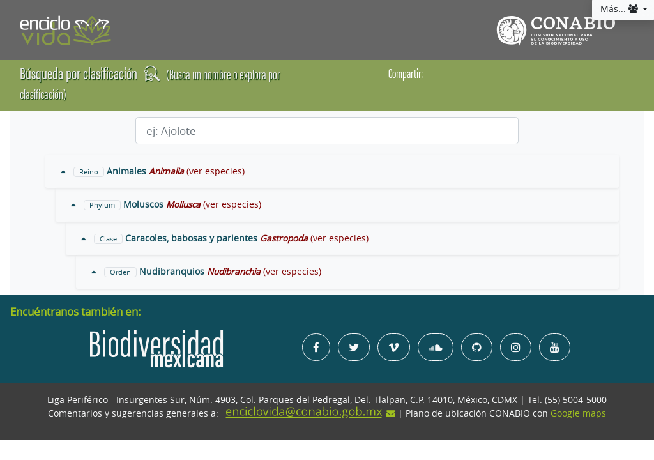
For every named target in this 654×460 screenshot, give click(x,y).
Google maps (578, 413)
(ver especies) (215, 171)
